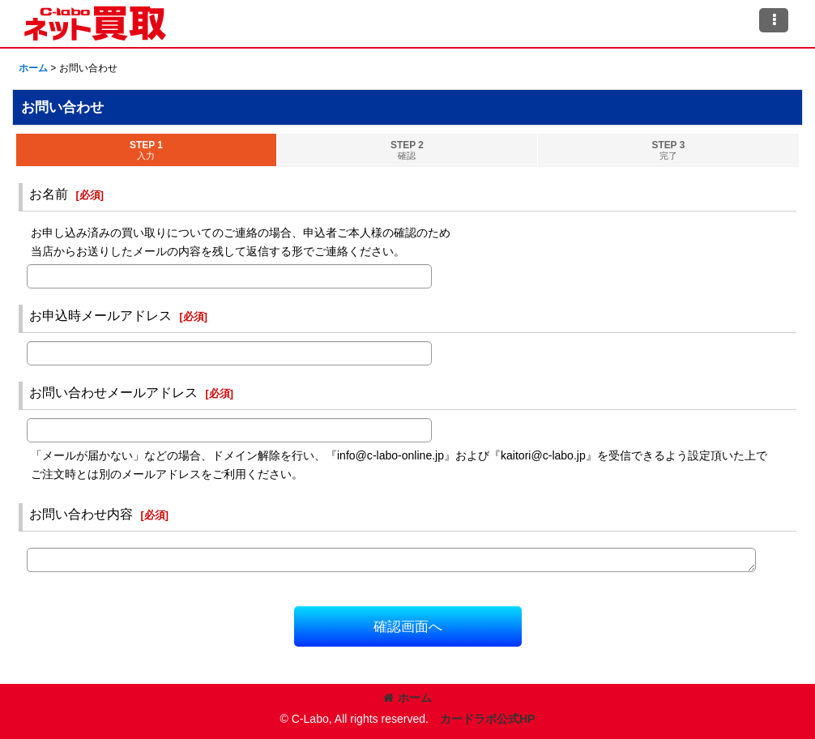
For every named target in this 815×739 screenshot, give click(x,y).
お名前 (48, 193)
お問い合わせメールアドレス (113, 392)
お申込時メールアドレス (100, 315)
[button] (773, 20)
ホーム (407, 697)
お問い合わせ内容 (81, 513)
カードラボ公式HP (488, 718)
